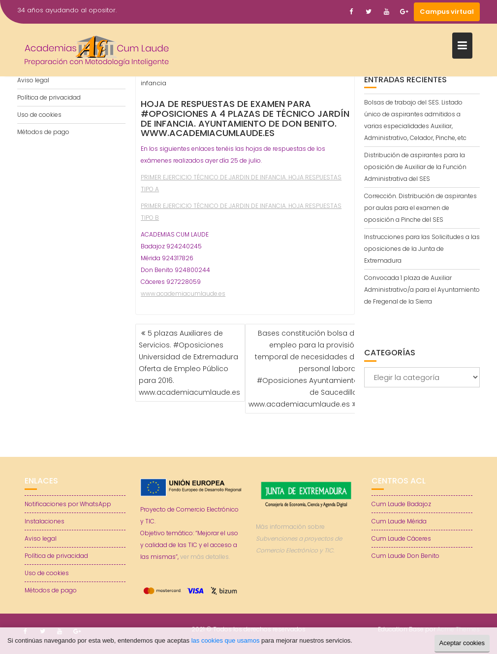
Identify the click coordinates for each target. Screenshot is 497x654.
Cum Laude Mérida (399, 521)
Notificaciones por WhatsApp (68, 504)
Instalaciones (44, 521)
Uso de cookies (39, 114)
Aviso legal (33, 80)
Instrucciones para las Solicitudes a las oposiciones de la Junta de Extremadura (422, 249)
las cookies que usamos (225, 640)
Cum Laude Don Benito (405, 555)
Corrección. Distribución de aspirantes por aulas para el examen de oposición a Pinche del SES (420, 208)
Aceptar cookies (462, 643)
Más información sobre (299, 538)
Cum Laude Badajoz (401, 504)
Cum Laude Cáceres (401, 538)
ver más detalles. (205, 556)
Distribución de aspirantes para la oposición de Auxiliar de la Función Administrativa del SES (415, 167)
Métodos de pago (43, 132)
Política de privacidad (49, 97)
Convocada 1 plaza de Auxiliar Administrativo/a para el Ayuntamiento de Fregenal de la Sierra (422, 290)
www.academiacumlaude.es (183, 293)
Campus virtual (447, 11)
